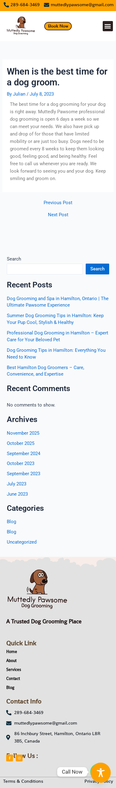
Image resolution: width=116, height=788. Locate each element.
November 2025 (23, 433)
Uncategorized (22, 542)
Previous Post (58, 202)
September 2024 (23, 453)
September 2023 (23, 473)
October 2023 (20, 463)
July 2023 (16, 484)
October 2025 (20, 443)
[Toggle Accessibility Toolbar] (100, 772)
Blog (11, 521)
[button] (108, 26)
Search (14, 259)
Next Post (58, 215)
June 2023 (17, 494)
